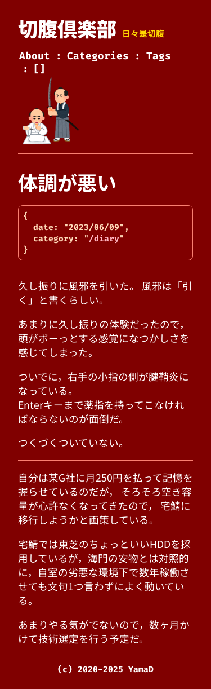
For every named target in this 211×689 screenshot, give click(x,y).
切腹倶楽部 (67, 28)
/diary (104, 238)
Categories (98, 56)
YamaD (141, 669)
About (34, 56)
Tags (158, 56)
